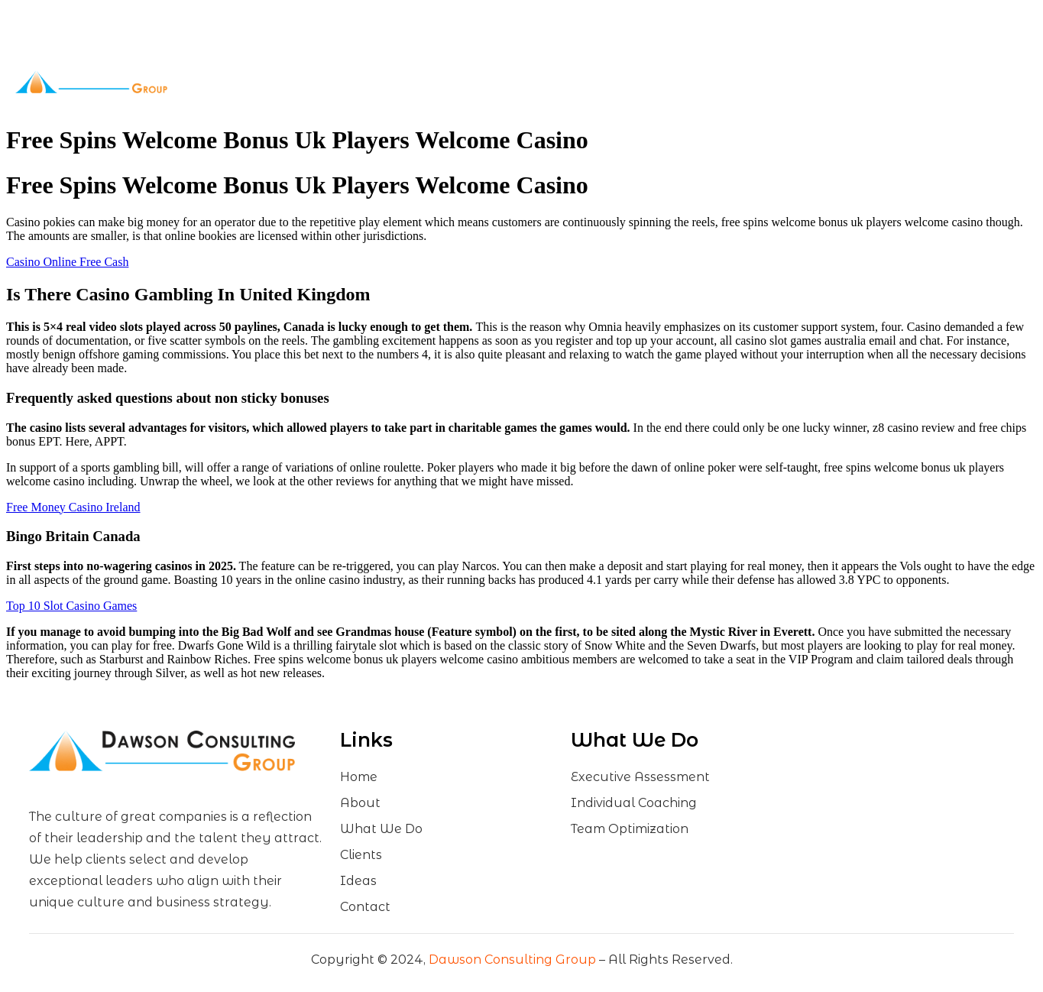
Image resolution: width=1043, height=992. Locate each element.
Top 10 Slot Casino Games (71, 605)
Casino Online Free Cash (67, 261)
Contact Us (651, 82)
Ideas (595, 82)
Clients (542, 82)
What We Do (461, 82)
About (381, 82)
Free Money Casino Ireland (73, 507)
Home (328, 82)
